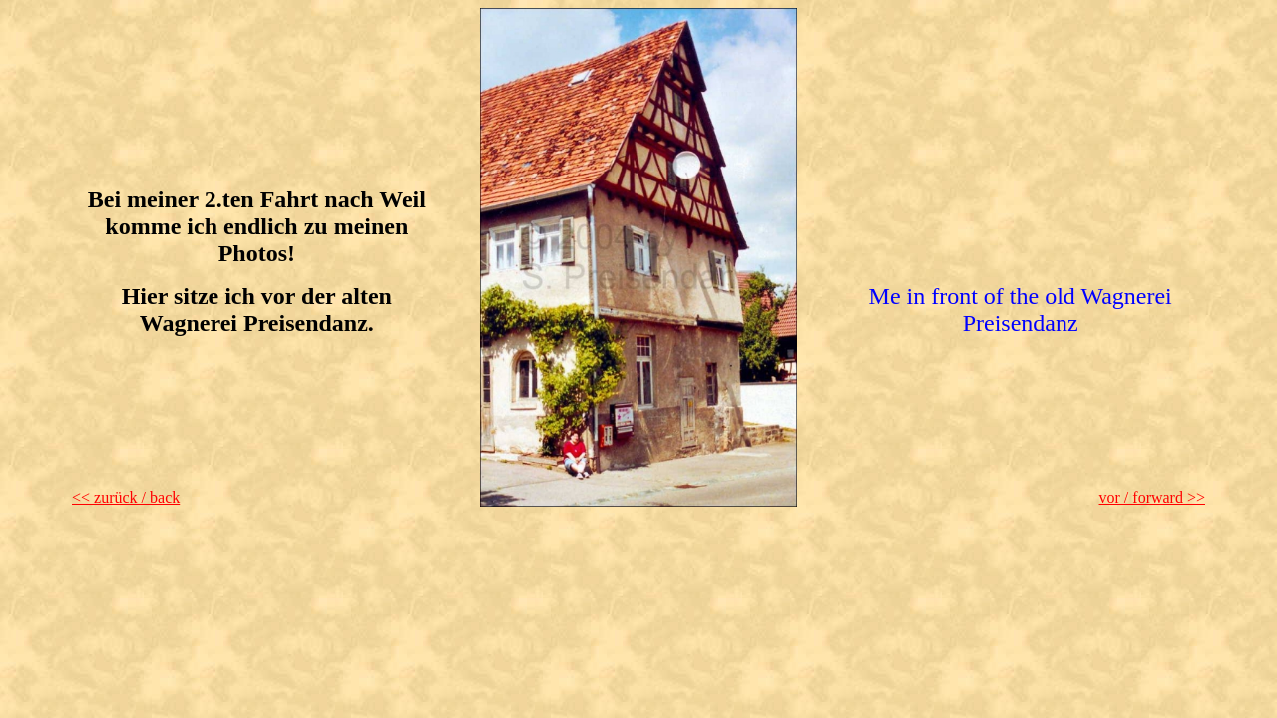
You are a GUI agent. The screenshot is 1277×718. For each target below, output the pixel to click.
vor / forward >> (1152, 497)
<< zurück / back (126, 497)
